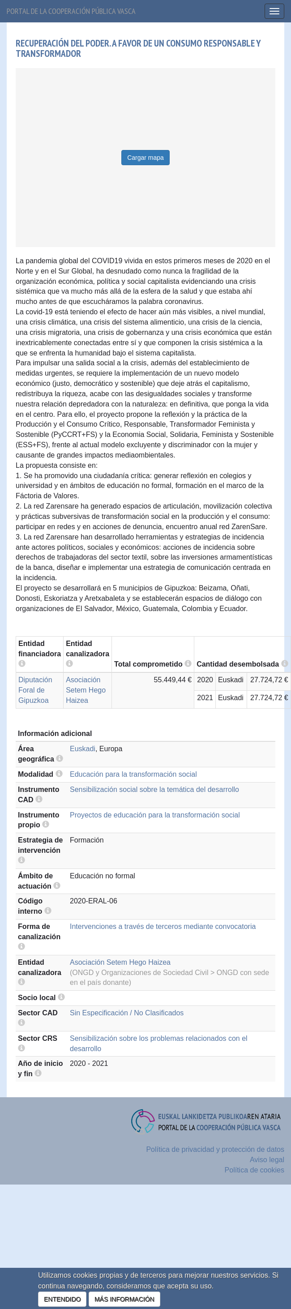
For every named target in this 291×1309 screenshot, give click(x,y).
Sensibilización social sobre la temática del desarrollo (154, 789)
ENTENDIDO (62, 1299)
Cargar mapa (145, 157)
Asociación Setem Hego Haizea (86, 690)
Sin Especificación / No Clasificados (127, 1013)
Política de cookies (254, 1170)
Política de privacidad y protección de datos (215, 1149)
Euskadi (82, 749)
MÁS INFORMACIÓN (124, 1299)
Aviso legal (267, 1160)
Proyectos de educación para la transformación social (155, 815)
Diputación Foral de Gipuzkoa (35, 690)
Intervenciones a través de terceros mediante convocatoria (163, 926)
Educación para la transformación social (133, 774)
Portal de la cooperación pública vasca (71, 11)
